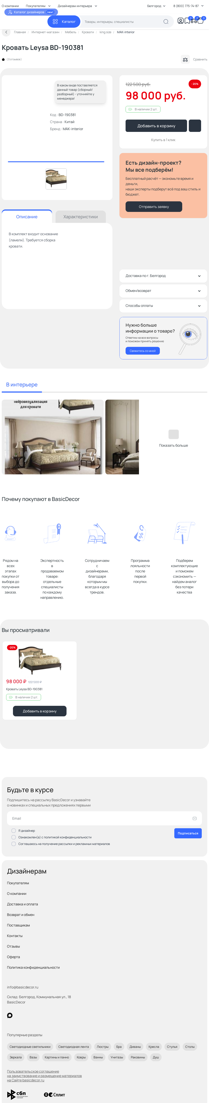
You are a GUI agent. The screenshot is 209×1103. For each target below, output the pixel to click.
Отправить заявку (154, 206)
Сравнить (194, 59)
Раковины (138, 1057)
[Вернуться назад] (6, 32)
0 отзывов (14, 59)
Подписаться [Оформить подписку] (188, 833)
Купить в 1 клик (163, 139)
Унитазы (117, 1057)
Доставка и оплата (22, 904)
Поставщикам (18, 925)
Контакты (15, 935)
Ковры (81, 1057)
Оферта (13, 956)
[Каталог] (63, 21)
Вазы (33, 1057)
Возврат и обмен (20, 914)
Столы (190, 1047)
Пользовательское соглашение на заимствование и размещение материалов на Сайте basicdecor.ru (44, 1075)
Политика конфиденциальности (33, 967)
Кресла (154, 1047)
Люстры (102, 1047)
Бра (119, 1047)
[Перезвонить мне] (163, 338)
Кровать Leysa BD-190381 (24, 689)
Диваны (135, 1047)
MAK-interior (73, 128)
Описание (27, 217)
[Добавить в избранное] (69, 648)
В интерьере (22, 384)
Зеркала (16, 1057)
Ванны (98, 1057)
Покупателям (18, 883)
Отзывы (13, 946)
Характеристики (80, 217)
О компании (16, 893)
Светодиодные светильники (30, 1047)
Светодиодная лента (73, 1047)
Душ (156, 1057)
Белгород (156, 6)
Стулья (172, 1047)
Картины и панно (57, 1057)
